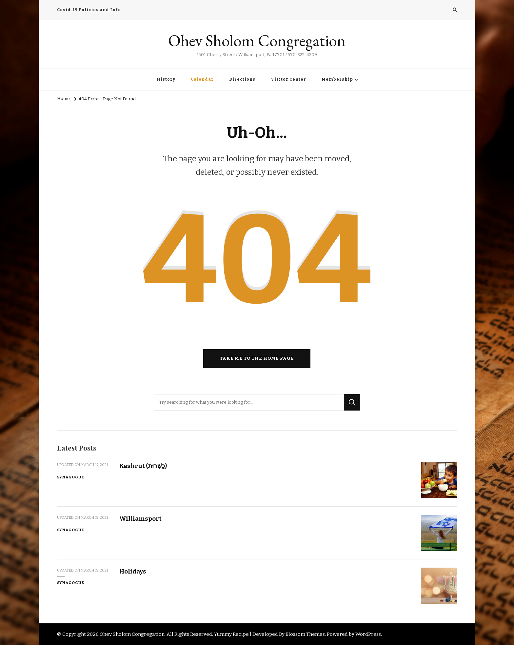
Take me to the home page (257, 358)
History (166, 79)
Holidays (132, 571)
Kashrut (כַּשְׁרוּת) (143, 466)
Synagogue (70, 477)
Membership (337, 79)
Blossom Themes (305, 634)
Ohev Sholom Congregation (257, 40)
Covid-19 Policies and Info (89, 10)
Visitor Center (288, 79)
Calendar (202, 79)
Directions (242, 79)
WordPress (368, 634)
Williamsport (140, 518)
